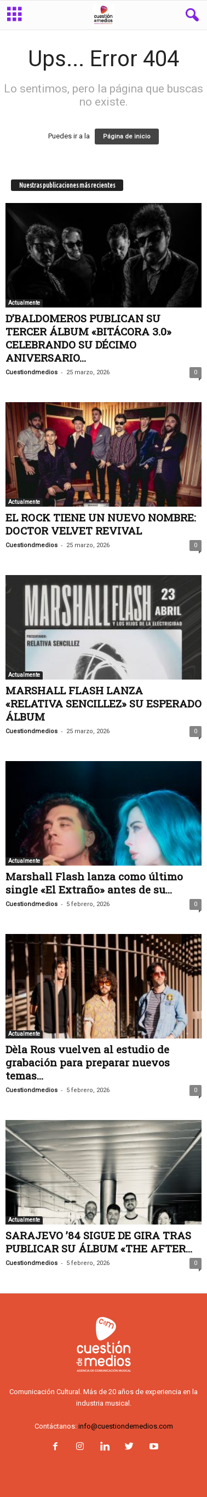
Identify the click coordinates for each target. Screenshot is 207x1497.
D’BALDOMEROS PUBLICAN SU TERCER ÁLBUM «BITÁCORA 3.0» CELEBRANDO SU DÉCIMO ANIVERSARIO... (88, 337)
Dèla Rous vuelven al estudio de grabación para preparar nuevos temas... (87, 1062)
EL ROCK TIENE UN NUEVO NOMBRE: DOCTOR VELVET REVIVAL (100, 523)
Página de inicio (127, 136)
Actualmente (24, 303)
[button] (190, 15)
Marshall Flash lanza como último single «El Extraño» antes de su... (94, 882)
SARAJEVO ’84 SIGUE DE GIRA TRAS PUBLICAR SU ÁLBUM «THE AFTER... (98, 1241)
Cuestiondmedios (31, 372)
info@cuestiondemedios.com (125, 1426)
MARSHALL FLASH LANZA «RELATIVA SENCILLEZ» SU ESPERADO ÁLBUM (103, 703)
